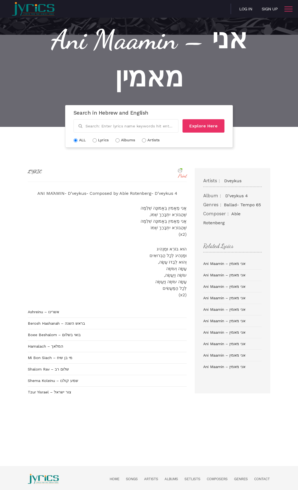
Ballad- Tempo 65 (242, 204)
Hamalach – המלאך (45, 346)
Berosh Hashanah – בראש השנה (56, 323)
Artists (151, 479)
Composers (217, 479)
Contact (262, 479)
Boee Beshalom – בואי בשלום (54, 335)
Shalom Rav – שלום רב (48, 369)
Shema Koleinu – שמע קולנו (53, 380)
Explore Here (203, 126)
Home (114, 479)
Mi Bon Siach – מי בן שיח (50, 357)
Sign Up (270, 8)
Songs (132, 479)
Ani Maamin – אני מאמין (224, 263)
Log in (245, 8)
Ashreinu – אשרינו (43, 312)
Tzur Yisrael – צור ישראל (49, 392)
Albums (171, 479)
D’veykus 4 (236, 195)
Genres (241, 479)
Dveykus (233, 180)
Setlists (192, 479)
